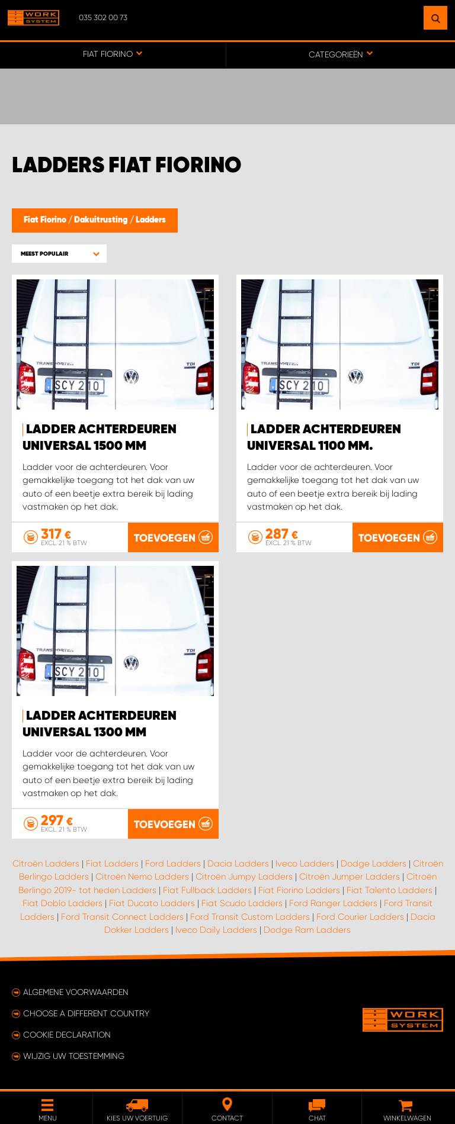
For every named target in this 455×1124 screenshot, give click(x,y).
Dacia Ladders (238, 863)
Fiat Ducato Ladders (152, 903)
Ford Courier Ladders (360, 917)
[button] (59, 253)
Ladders (151, 220)
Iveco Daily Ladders (216, 930)
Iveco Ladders (304, 863)
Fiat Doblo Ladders (62, 903)
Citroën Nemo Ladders (142, 877)
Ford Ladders (173, 863)
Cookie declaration (67, 1035)
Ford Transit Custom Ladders (250, 917)
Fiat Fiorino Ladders (299, 890)
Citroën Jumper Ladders (349, 877)
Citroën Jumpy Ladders (244, 877)
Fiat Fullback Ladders (207, 890)
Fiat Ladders (112, 863)
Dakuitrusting (102, 220)
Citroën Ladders (45, 863)
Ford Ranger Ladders (333, 903)
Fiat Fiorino (46, 220)
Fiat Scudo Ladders (242, 903)
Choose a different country (86, 1014)
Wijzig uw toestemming (73, 1056)
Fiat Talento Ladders (389, 890)
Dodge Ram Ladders (307, 930)
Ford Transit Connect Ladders (122, 917)
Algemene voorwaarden (76, 992)
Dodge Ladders (373, 863)
